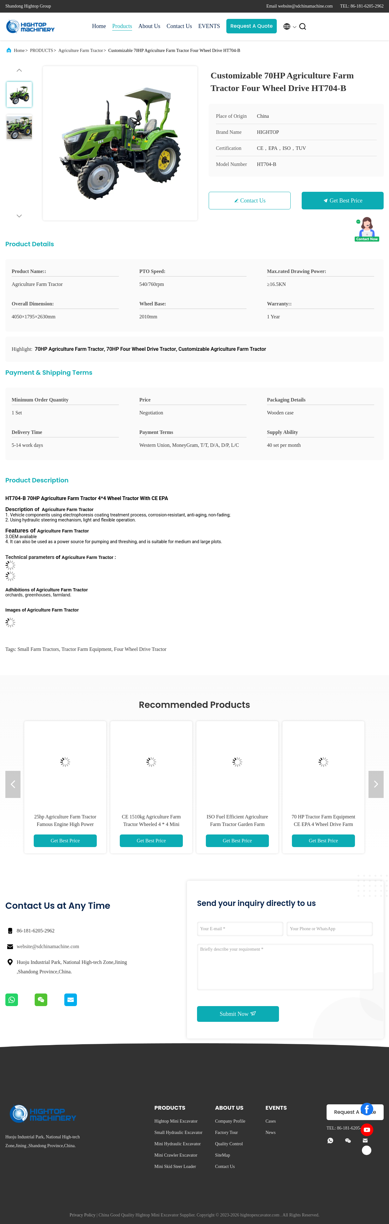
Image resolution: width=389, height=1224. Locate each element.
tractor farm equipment (86, 649)
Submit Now (238, 1013)
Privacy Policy (83, 1215)
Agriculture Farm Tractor (80, 50)
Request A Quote (251, 26)
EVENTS (209, 26)
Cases (270, 1121)
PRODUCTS (41, 50)
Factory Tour (226, 1132)
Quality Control (229, 1143)
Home (99, 26)
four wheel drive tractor (140, 649)
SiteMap (222, 1155)
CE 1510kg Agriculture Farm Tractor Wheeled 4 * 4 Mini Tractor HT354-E (151, 824)
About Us (149, 26)
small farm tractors (38, 649)
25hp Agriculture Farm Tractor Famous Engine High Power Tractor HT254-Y (65, 824)
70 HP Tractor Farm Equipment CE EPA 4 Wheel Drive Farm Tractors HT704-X (323, 824)
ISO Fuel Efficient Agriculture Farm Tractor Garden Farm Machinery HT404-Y (237, 824)
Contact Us (179, 26)
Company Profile (230, 1121)
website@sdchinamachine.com (48, 946)
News (270, 1132)
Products (122, 26)
